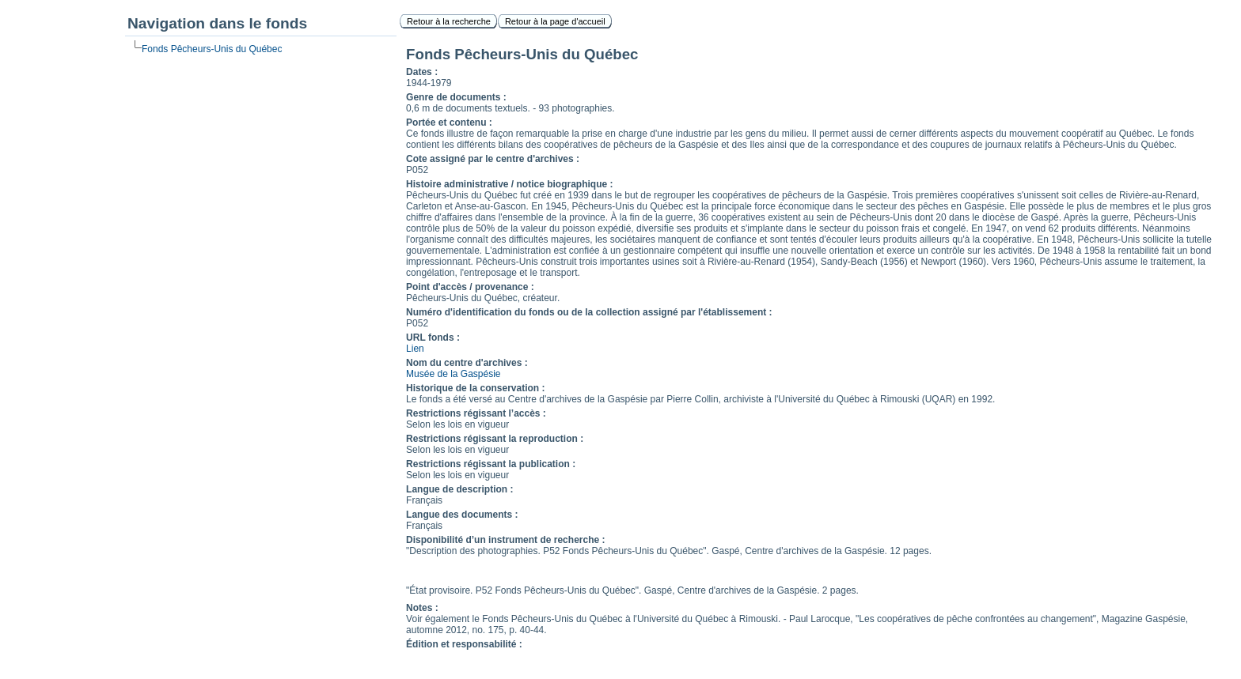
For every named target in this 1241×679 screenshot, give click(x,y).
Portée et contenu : (449, 122)
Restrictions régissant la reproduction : (494, 438)
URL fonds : (433, 337)
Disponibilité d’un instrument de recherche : (505, 539)
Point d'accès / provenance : (470, 286)
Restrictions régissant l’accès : (476, 413)
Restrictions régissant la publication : (490, 464)
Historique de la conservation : (475, 388)
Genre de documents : (456, 97)
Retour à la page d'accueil (555, 21)
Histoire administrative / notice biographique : (509, 184)
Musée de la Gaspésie (453, 373)
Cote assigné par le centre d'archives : (492, 158)
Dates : (422, 71)
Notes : (422, 607)
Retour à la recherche (449, 21)
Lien (415, 348)
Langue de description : (459, 489)
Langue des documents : (462, 514)
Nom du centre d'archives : (467, 362)
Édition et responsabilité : (464, 644)
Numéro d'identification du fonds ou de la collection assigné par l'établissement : (589, 312)
